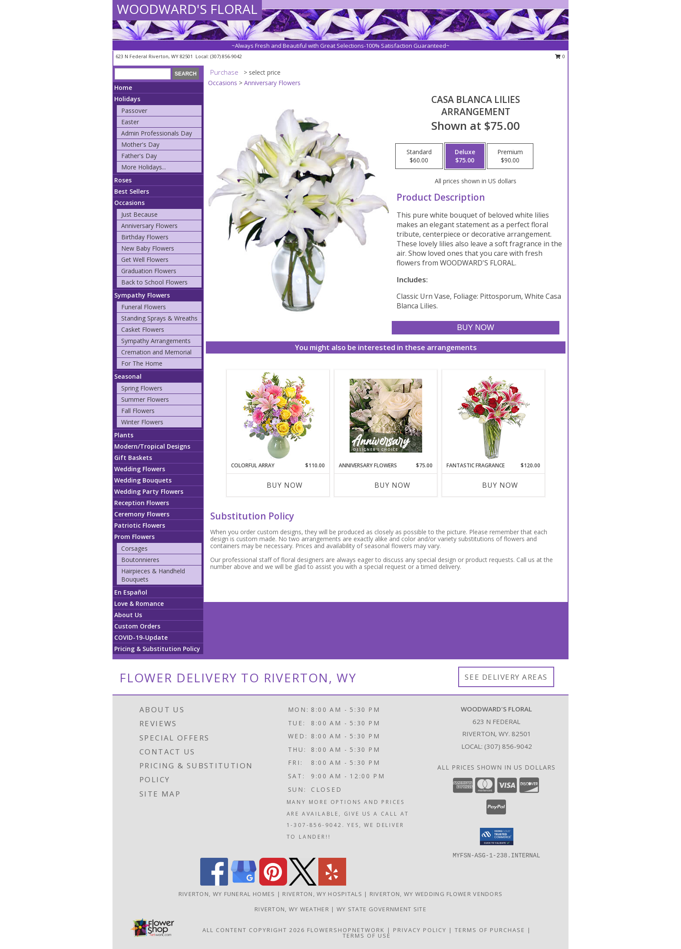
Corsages (134, 548)
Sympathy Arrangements (156, 341)
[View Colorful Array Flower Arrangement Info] (278, 416)
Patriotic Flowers (139, 525)
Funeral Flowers (143, 307)
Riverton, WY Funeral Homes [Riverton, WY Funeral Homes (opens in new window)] (227, 894)
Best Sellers (131, 191)
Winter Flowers (142, 422)
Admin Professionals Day (156, 133)
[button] (496, 836)
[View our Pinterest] (273, 883)
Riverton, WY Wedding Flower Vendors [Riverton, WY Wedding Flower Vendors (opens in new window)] (436, 894)
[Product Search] (143, 73)
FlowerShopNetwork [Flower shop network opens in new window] (346, 930)
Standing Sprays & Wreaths (159, 318)
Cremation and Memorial (156, 352)
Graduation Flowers (148, 271)
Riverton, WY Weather (292, 909)
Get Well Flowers (145, 259)
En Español (130, 592)
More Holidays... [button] (143, 167)
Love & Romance (139, 603)
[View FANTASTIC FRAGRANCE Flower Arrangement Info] (493, 416)
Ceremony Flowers (141, 514)
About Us (128, 615)
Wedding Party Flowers (148, 491)
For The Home (141, 363)
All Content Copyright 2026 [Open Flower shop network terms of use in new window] (253, 930)
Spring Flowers (141, 388)
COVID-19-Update (141, 637)
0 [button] (560, 56)
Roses (123, 180)
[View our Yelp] (332, 883)
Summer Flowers (145, 399)
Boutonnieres (140, 560)
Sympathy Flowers (142, 295)
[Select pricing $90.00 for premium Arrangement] (510, 156)
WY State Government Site (381, 909)
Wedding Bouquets (143, 480)
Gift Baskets (133, 457)
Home (123, 87)
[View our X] (303, 883)
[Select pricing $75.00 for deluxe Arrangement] (465, 156)
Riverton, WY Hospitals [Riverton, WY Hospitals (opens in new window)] (322, 894)
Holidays (127, 99)
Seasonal (128, 376)
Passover (134, 110)
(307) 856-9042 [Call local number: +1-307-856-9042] (226, 56)
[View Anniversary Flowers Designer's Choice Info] (386, 415)
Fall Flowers (138, 411)
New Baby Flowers (147, 248)
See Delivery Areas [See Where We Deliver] (506, 677)
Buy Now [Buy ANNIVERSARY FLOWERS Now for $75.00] (392, 485)
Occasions (129, 202)
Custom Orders (137, 626)
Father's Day (139, 156)
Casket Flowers (142, 329)
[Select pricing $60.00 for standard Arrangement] (419, 156)
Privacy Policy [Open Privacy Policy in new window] (419, 930)
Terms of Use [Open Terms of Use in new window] (367, 935)
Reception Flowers (141, 503)
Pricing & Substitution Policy (157, 649)
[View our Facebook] (214, 883)
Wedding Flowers (139, 469)
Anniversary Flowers (149, 226)
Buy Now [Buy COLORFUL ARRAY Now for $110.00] (285, 485)
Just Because (139, 214)
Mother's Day (140, 144)
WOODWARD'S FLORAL (187, 8)
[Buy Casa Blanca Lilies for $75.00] (475, 327)
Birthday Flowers (145, 237)
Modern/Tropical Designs (152, 446)
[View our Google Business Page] (244, 883)
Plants (123, 435)
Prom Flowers (134, 536)
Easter (130, 122)
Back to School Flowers (154, 282)
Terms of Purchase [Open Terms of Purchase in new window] (490, 930)
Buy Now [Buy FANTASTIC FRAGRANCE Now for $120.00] (500, 485)
